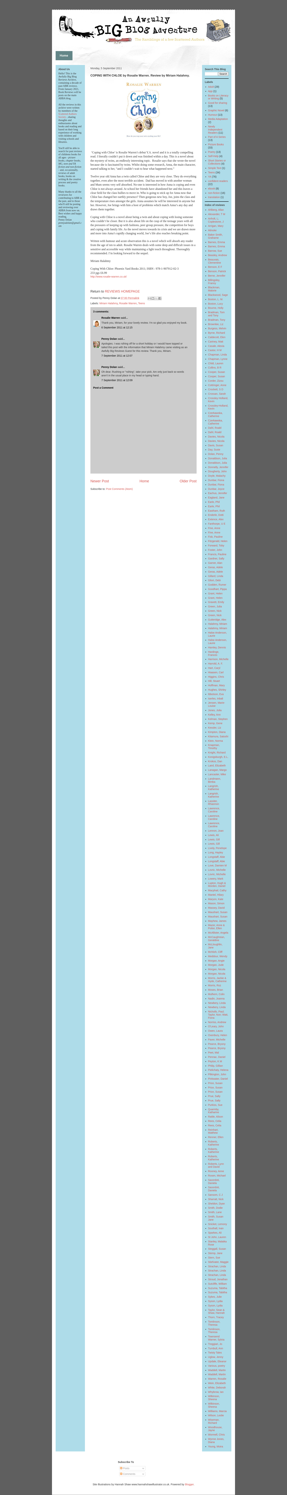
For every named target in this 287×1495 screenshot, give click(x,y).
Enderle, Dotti (216, 514)
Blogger (189, 1484)
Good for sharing (217, 102)
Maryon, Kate (215, 899)
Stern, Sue (214, 1257)
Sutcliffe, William (217, 1283)
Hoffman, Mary (216, 685)
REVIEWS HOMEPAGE (122, 291)
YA (209, 176)
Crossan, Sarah (217, 393)
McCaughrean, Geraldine (216, 939)
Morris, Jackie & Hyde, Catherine (217, 980)
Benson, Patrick (217, 271)
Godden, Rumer (217, 584)
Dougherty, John (217, 471)
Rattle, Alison (215, 1116)
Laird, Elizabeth (217, 765)
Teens (141, 303)
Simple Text (214, 168)
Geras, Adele (215, 567)
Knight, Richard (217, 752)
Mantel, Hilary (216, 894)
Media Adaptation (218, 119)
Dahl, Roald (214, 427)
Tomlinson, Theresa (214, 1323)
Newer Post (99, 481)
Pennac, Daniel (216, 1056)
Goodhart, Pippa (217, 589)
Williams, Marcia (217, 1411)
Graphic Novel (216, 110)
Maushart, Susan (218, 912)
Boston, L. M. (215, 299)
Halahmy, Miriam (217, 623)
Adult (211, 86)
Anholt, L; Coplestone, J (216, 220)
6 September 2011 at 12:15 (117, 327)
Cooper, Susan (216, 372)
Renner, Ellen (215, 1137)
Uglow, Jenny (215, 1357)
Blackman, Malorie (214, 289)
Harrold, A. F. (215, 663)
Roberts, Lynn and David (216, 1165)
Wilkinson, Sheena (214, 1398)
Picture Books (216, 144)
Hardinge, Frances (213, 653)
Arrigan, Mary (215, 225)
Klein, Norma (215, 740)
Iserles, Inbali (215, 698)
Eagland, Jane (216, 497)
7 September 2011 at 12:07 (117, 355)
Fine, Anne (214, 528)
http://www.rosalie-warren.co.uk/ (108, 276)
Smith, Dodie (215, 1207)
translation (214, 197)
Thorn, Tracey (216, 1317)
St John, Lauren (217, 1237)
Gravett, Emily (216, 602)
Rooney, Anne (216, 1171)
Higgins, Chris (216, 676)
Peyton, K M (215, 1061)
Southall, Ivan (216, 1228)
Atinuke (212, 230)
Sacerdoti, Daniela (214, 1182)
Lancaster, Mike (217, 774)
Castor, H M (215, 350)
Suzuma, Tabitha (217, 1288)
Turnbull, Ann (215, 1348)
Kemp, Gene (215, 723)
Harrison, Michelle (218, 659)
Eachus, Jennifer (217, 493)
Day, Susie (214, 449)
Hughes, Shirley (217, 689)
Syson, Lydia (215, 1301)
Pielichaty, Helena (218, 1069)
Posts (124, 1468)
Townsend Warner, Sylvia (216, 1338)
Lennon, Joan (216, 830)
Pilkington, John (217, 1074)
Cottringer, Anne (217, 385)
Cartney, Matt (215, 341)
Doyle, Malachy (217, 475)
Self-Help (213, 156)
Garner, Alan (215, 562)
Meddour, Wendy (218, 956)
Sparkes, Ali (215, 1232)
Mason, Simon (216, 903)
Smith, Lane (215, 1212)
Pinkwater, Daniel (218, 1078)
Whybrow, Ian (216, 1391)
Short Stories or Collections (217, 162)
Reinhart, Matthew (213, 1131)
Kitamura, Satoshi (218, 736)
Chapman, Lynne (218, 359)
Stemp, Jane (215, 1253)
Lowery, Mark (215, 878)
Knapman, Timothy (214, 747)
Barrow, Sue (215, 250)
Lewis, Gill (214, 839)
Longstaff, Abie (216, 856)
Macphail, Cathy (217, 890)
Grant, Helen (215, 593)
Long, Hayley (215, 852)
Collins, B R (214, 367)
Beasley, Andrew (217, 255)
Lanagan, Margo (217, 769)
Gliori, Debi (214, 580)
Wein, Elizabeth (217, 1383)
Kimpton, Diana (217, 732)
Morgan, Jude (216, 964)
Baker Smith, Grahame (215, 236)
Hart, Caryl (214, 667)
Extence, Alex (216, 519)
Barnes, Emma (216, 242)
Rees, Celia (214, 1121)
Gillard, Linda (215, 576)
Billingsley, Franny (214, 282)
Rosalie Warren (128, 303)
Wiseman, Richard (213, 1421)
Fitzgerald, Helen (218, 541)
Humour (212, 114)
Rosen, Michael (217, 1175)
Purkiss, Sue (215, 1104)
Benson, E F (215, 266)
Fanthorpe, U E (216, 523)
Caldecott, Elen (216, 337)
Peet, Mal (213, 1052)
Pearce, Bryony (217, 1043)
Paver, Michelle (216, 1039)
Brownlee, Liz (215, 324)
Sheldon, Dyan (216, 1203)
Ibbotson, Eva (216, 694)
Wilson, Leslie (216, 1415)
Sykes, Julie (215, 1296)
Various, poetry (216, 1365)
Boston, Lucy (215, 303)
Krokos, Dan (215, 761)
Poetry (211, 151)
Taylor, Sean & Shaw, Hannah (216, 1311)
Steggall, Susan (217, 1248)
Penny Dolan (109, 338)
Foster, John (215, 549)
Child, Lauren (215, 363)
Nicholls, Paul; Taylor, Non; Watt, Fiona (218, 1014)
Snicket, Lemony (217, 1224)
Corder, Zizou (215, 380)
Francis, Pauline (217, 554)
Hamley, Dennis (217, 647)
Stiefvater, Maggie (218, 1262)
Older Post (188, 481)
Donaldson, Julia (217, 458)
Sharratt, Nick (216, 1199)
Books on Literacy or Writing (218, 97)
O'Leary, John (216, 1026)
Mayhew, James (217, 920)
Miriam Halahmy (108, 303)
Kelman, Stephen (218, 719)
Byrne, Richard (216, 332)
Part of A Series (217, 136)
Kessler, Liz (214, 727)
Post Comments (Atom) (119, 488)
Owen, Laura (215, 1030)
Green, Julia (215, 606)
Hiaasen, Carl (216, 672)
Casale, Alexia (216, 346)
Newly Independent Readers (215, 129)
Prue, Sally (214, 1096)
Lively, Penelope (217, 848)
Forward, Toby (216, 545)
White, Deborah (217, 1387)
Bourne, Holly (215, 307)
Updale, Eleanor (217, 1361)
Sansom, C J (215, 1194)
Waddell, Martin (217, 1370)
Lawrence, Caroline (214, 810)
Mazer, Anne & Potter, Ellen (216, 927)
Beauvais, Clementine (214, 261)
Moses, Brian (215, 989)
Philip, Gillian (215, 1065)
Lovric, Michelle (217, 869)
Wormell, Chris (216, 1434)
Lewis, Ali (213, 835)
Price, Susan (215, 1083)
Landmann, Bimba (214, 780)
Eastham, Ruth (216, 510)
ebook (211, 188)
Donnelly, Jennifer (218, 467)
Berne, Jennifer (216, 275)
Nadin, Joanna (216, 998)
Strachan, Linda (217, 1266)
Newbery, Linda (217, 1002)
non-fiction (214, 192)
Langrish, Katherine (213, 788)
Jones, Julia (215, 710)
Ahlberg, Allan (216, 209)
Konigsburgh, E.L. (218, 756)
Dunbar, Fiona (216, 480)
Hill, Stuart (214, 680)
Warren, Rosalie (217, 1378)
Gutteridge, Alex (217, 619)
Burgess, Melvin (217, 328)
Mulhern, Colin (216, 994)
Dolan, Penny (215, 454)
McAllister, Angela (218, 932)
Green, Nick (215, 610)
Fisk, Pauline (215, 536)
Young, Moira (215, 1446)
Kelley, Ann (214, 714)
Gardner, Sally (216, 558)
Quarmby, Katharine (213, 1111)
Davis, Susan (215, 445)
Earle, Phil (214, 501)
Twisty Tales (215, 1352)
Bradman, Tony (216, 319)
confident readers (218, 181)
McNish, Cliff (215, 951)
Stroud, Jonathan (218, 1279)
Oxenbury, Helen (217, 1035)
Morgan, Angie (216, 960)
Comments (127, 1473)
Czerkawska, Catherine (215, 415)
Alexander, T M (216, 214)
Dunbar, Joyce (216, 488)
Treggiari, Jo (215, 1344)
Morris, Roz (214, 985)
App (210, 91)
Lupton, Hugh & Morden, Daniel (217, 885)
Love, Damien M (217, 865)
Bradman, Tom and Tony (216, 314)
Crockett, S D (215, 389)
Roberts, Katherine (213, 1143)
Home (144, 481)
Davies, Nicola (216, 436)
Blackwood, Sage (218, 294)
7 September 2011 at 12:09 (117, 380)
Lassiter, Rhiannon (213, 803)
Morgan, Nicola (216, 969)
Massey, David (216, 907)
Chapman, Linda (217, 354)
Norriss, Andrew (217, 1022)
